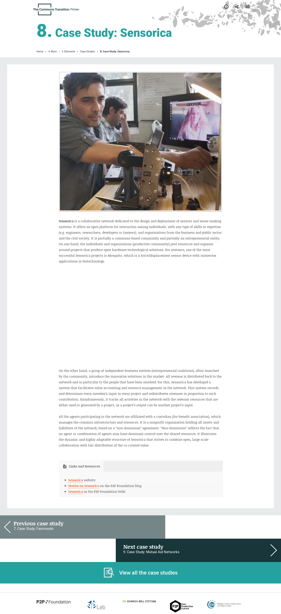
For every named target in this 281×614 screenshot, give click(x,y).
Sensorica (71, 480)
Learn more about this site (55, 597)
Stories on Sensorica (79, 485)
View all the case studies (148, 549)
